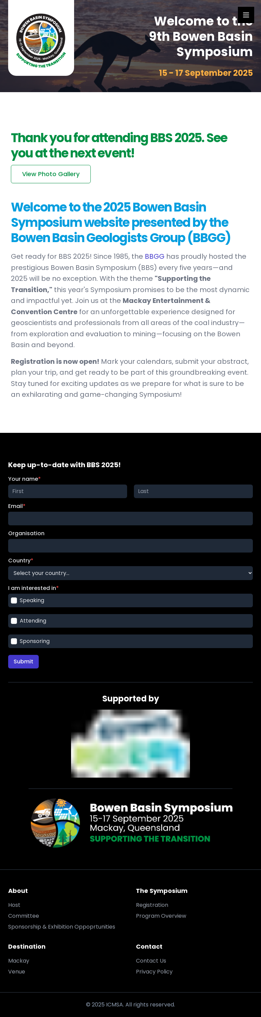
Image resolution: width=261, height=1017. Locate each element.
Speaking (27, 600)
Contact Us (151, 961)
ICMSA (114, 1004)
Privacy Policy (154, 972)
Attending (28, 621)
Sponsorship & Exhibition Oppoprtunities (61, 927)
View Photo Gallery (51, 174)
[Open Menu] (246, 15)
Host (14, 905)
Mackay (18, 961)
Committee (23, 916)
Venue (16, 972)
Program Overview (161, 916)
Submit (23, 661)
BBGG (154, 256)
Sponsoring (30, 641)
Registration (152, 905)
